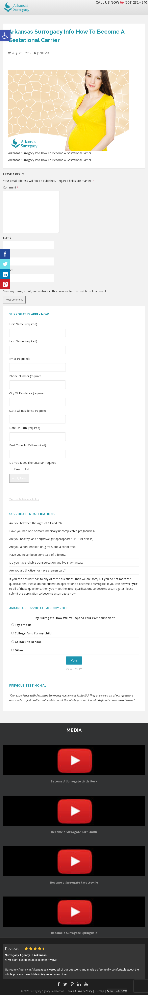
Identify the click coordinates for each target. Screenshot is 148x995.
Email (6, 254)
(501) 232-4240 (134, 2)
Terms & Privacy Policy (24, 499)
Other (19, 650)
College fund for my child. (33, 633)
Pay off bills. (23, 625)
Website (8, 270)
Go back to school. (28, 642)
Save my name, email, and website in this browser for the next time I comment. (55, 291)
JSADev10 (43, 53)
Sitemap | (101, 991)
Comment (11, 187)
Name (7, 237)
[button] (5, 35)
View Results (74, 669)
